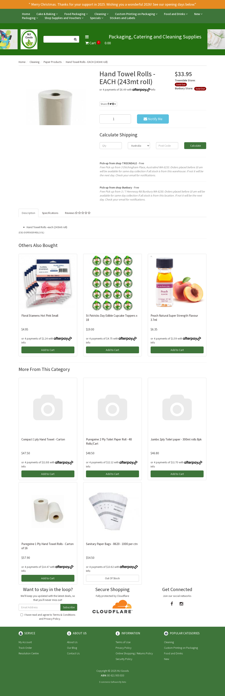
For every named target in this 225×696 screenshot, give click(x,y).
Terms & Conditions (64, 614)
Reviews (77, 213)
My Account (25, 642)
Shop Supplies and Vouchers (64, 18)
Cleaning (101, 14)
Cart (98, 43)
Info (153, 89)
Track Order (25, 648)
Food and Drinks (176, 14)
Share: (108, 103)
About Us (72, 642)
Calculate (195, 145)
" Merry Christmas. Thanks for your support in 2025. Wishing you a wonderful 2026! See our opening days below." (112, 4)
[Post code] (167, 145)
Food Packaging (76, 14)
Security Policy (124, 659)
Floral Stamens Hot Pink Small (39, 315)
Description (28, 213)
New (198, 14)
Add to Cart (47, 350)
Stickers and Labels (122, 18)
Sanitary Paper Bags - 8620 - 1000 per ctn (112, 544)
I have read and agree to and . (47, 616)
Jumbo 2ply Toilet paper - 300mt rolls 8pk (176, 439)
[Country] (139, 145)
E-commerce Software (109, 682)
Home (26, 14)
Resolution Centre (29, 653)
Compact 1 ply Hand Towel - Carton (43, 439)
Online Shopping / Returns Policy (134, 653)
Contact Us (73, 653)
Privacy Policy (52, 618)
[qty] (111, 145)
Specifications (50, 213)
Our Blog (72, 648)
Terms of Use (123, 642)
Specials (96, 18)
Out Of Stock (112, 578)
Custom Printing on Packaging (136, 14)
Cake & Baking (47, 14)
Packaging (30, 18)
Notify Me (153, 119)
